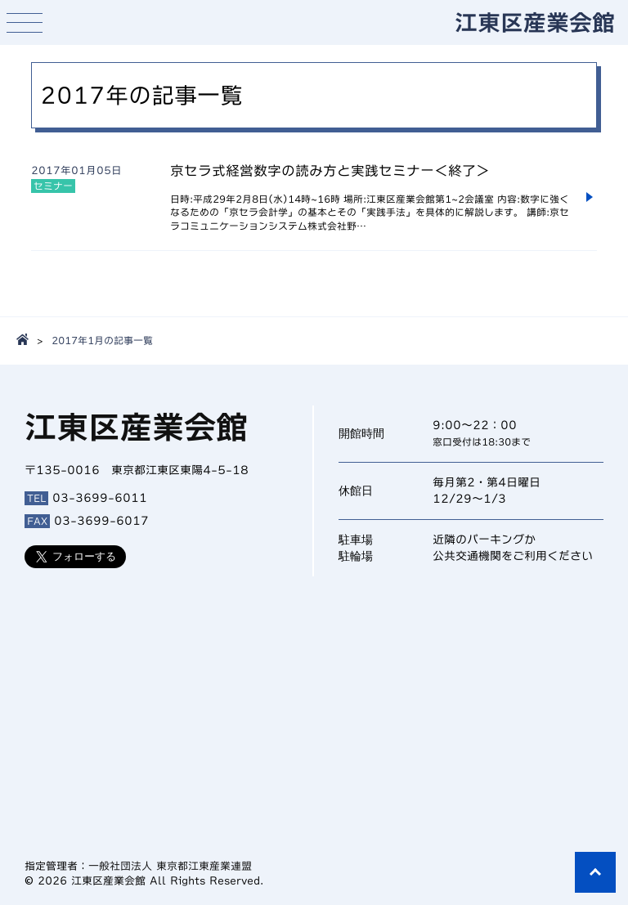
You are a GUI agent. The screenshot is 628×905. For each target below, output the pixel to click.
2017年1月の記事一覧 (102, 340)
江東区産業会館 (535, 22)
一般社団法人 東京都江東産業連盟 (170, 866)
